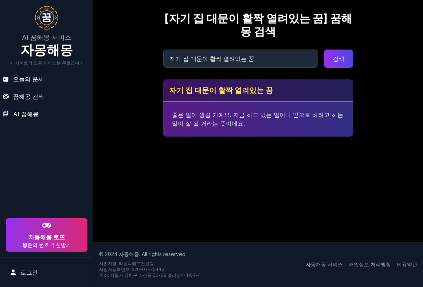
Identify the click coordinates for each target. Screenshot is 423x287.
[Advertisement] (45, 169)
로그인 (24, 272)
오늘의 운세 (23, 79)
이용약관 (407, 264)
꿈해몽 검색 (23, 96)
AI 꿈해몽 (21, 114)
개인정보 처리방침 (370, 264)
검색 (338, 58)
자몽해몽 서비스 (324, 264)
